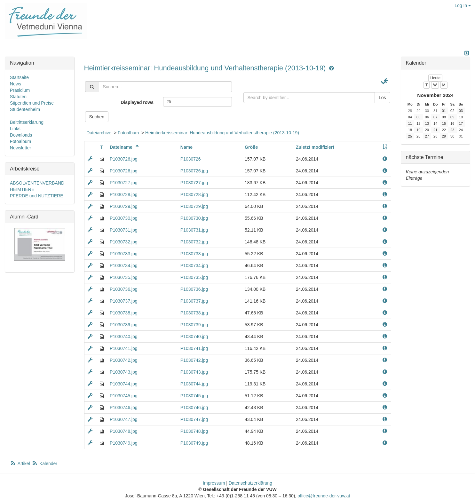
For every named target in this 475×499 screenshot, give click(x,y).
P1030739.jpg (123, 324)
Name (186, 147)
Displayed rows (137, 102)
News (15, 83)
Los (382, 97)
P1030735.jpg (123, 277)
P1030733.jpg (123, 253)
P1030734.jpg (123, 265)
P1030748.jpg (123, 431)
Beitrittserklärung (27, 122)
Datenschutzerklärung (250, 483)
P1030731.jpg (123, 230)
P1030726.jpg (123, 159)
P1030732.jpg (123, 241)
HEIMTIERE (22, 189)
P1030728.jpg (123, 194)
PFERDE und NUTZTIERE (36, 195)
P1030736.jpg (123, 289)
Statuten (18, 96)
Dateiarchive (98, 132)
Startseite (19, 77)
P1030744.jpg (123, 383)
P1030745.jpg (123, 395)
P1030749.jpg (123, 443)
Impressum (214, 483)
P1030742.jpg (123, 360)
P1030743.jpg (123, 372)
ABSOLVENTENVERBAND (37, 183)
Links (15, 128)
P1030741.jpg (123, 348)
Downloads (21, 135)
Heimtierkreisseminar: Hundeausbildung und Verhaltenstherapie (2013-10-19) (206, 68)
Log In (463, 5)
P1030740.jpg (123, 336)
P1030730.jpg (123, 218)
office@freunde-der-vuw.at (323, 495)
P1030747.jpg (123, 419)
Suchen (96, 116)
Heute (435, 78)
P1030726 (190, 159)
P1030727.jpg (123, 182)
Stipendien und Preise (32, 103)
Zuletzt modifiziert (315, 147)
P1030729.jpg (123, 206)
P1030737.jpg (123, 301)
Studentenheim (25, 109)
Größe (251, 147)
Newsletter (20, 147)
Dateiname (125, 147)
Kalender (44, 463)
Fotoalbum (128, 132)
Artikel (20, 463)
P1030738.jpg (123, 312)
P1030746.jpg (123, 407)
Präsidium (20, 90)
